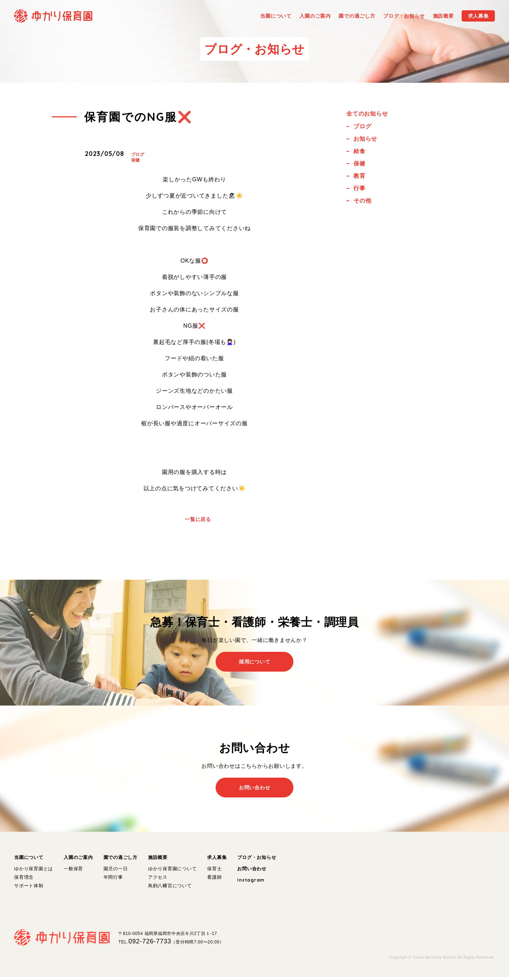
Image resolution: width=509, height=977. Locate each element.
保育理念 (24, 877)
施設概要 (158, 857)
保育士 (214, 868)
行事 (359, 188)
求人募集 (217, 857)
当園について (28, 857)
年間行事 (113, 877)
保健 (135, 160)
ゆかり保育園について (172, 868)
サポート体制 (28, 885)
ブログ (138, 154)
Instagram (250, 880)
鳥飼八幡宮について (170, 885)
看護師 (214, 877)
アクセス (158, 877)
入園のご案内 (78, 857)
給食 (359, 151)
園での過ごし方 (121, 857)
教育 (359, 176)
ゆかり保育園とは (33, 868)
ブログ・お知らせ (256, 857)
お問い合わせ (252, 868)
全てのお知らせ (367, 114)
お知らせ (365, 139)
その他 (362, 201)
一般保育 (73, 868)
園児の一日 (116, 868)
